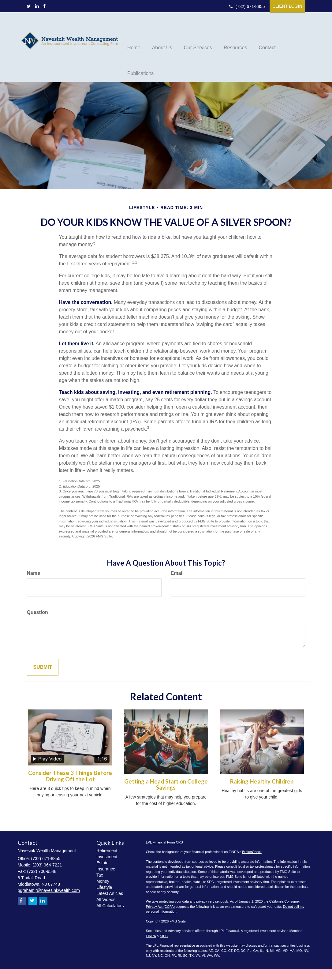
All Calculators (110, 905)
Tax (99, 875)
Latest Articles (109, 893)
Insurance (105, 868)
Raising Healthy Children (261, 781)
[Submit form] (42, 667)
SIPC (164, 936)
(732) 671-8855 (247, 6)
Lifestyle (104, 887)
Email (177, 573)
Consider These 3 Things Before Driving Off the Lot (70, 776)
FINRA (151, 936)
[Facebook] (44, 6)
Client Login (287, 6)
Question (37, 612)
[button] (162, 34)
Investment (106, 856)
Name (33, 573)
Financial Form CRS (168, 842)
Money (102, 881)
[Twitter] (29, 6)
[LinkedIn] (37, 6)
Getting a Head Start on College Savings (166, 784)
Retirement (106, 850)
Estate (102, 862)
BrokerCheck (252, 852)
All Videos (105, 899)
